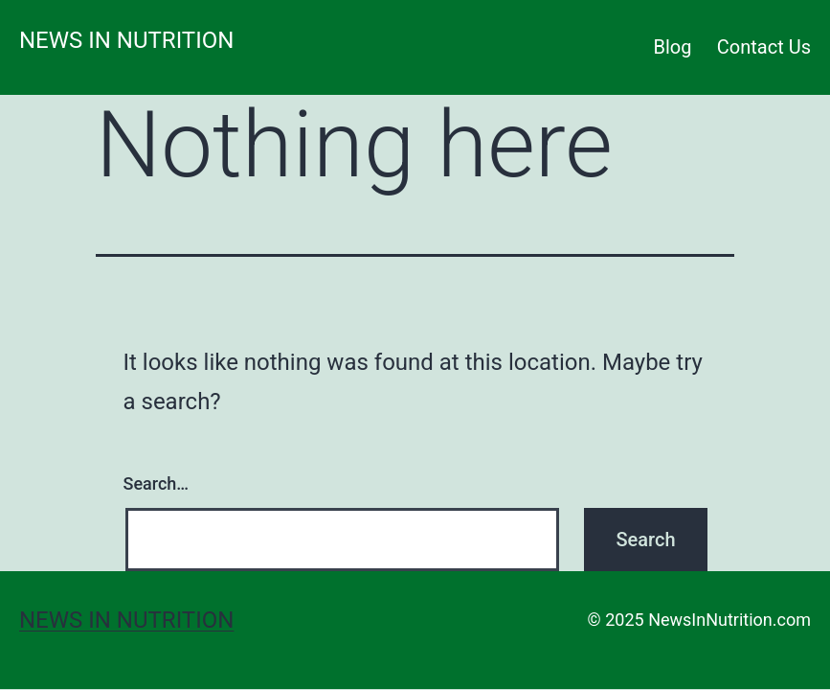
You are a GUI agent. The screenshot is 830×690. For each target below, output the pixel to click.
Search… (156, 483)
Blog (673, 46)
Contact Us (764, 46)
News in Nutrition (126, 40)
